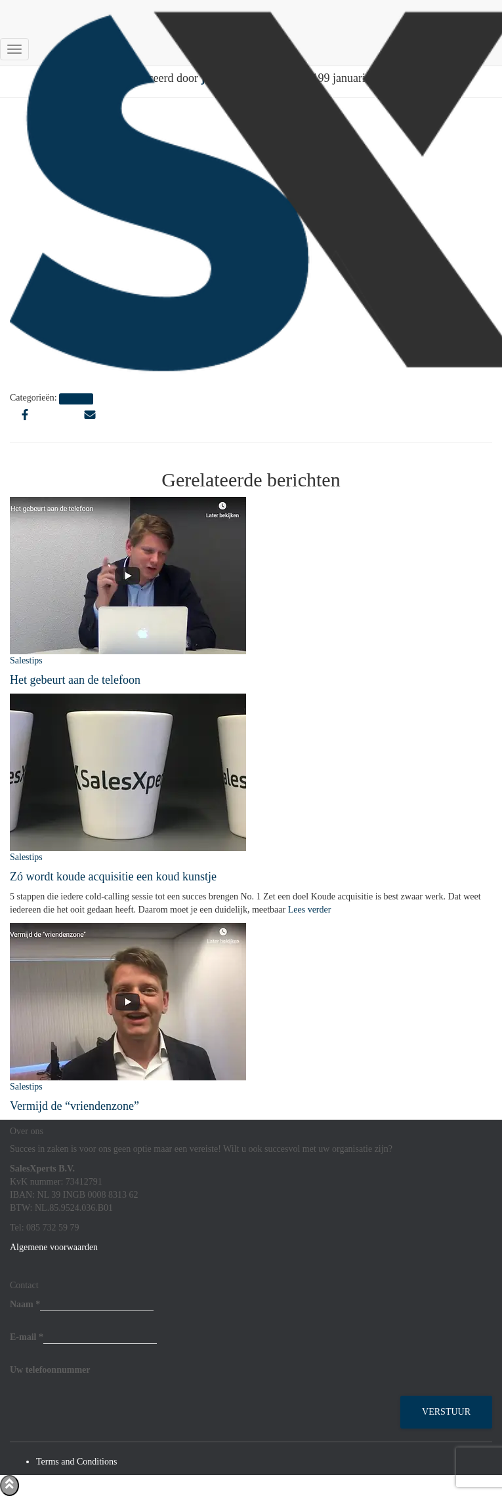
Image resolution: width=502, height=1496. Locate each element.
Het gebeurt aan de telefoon (75, 679)
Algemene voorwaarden (54, 1247)
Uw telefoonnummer (50, 1370)
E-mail (26, 1337)
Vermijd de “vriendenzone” (74, 1105)
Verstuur (446, 1412)
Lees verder (308, 910)
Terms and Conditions (76, 1461)
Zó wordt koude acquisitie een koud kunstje (113, 876)
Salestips (26, 660)
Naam (25, 1304)
